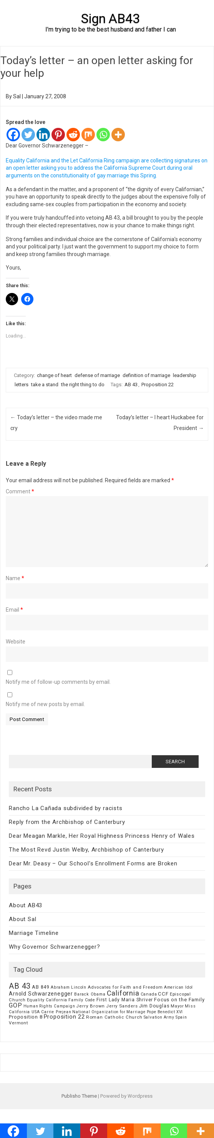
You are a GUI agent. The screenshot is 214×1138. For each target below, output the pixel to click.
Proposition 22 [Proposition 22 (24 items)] (64, 1016)
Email (14, 610)
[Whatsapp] (103, 134)
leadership (184, 375)
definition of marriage (146, 375)
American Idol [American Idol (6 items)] (178, 987)
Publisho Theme (79, 1096)
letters (21, 384)
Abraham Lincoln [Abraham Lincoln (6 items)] (68, 987)
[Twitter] (28, 134)
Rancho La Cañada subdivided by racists (65, 808)
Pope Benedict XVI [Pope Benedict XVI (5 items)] (165, 1012)
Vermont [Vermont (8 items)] (18, 1023)
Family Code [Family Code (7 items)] (81, 999)
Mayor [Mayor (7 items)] (177, 1006)
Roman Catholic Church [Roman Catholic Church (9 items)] (114, 1017)
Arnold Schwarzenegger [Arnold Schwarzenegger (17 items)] (41, 994)
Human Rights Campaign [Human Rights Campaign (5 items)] (49, 1006)
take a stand (44, 384)
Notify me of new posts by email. (45, 704)
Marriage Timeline (34, 933)
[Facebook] (13, 134)
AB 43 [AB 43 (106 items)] (20, 986)
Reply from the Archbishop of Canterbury (67, 822)
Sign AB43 (110, 18)
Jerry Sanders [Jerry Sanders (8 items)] (122, 1006)
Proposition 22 (157, 384)
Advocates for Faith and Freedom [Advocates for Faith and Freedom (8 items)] (125, 987)
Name (15, 578)
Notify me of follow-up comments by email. (58, 682)
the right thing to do (83, 384)
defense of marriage (97, 375)
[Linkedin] (43, 134)
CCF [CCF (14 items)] (163, 994)
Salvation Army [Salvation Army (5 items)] (159, 1017)
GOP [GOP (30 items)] (15, 1005)
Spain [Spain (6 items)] (181, 1017)
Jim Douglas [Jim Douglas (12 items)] (154, 1006)
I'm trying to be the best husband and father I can (110, 29)
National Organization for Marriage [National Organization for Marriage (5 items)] (108, 1012)
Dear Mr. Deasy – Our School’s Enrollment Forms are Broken (93, 863)
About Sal (22, 919)
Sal (17, 96)
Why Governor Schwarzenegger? (54, 946)
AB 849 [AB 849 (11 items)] (41, 987)
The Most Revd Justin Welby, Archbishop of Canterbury (86, 849)
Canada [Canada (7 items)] (149, 994)
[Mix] (88, 134)
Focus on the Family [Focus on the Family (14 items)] (179, 999)
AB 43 (131, 384)
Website (15, 641)
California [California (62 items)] (123, 993)
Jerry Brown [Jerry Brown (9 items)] (90, 1006)
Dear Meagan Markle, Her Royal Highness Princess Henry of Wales (102, 835)
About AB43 (25, 905)
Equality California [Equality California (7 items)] (47, 999)
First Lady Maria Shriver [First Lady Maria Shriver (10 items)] (124, 999)
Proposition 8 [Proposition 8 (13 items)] (25, 1017)
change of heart (54, 375)
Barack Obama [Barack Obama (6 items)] (90, 994)
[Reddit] (73, 134)
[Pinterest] (58, 134)
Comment (20, 491)
